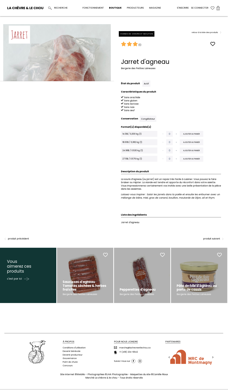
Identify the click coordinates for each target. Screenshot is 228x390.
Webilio (81, 375)
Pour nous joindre (126, 342)
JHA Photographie (117, 375)
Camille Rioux (160, 375)
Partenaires (172, 342)
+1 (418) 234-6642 (128, 353)
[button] (169, 358)
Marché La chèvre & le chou (101, 378)
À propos (68, 342)
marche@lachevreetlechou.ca (134, 348)
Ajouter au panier (191, 134)
